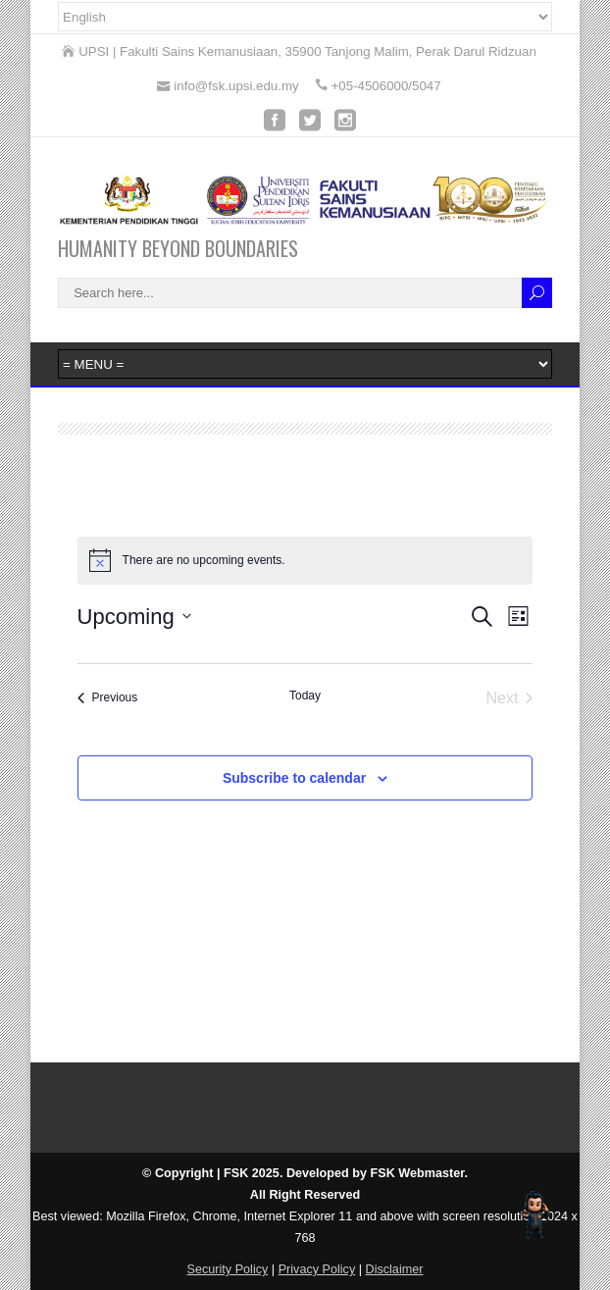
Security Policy (228, 1269)
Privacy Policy (317, 1269)
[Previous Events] (107, 698)
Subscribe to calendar (294, 778)
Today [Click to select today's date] (305, 695)
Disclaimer (395, 1269)
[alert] (305, 560)
